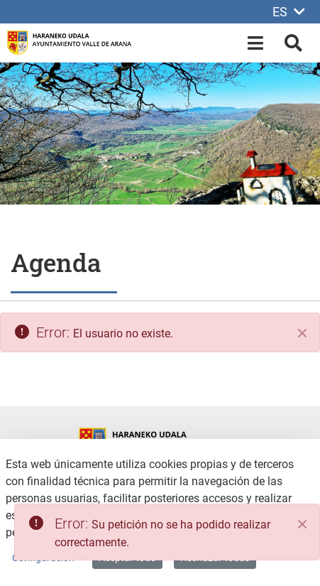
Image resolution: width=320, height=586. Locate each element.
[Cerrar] (302, 333)
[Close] (302, 524)
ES (288, 11)
